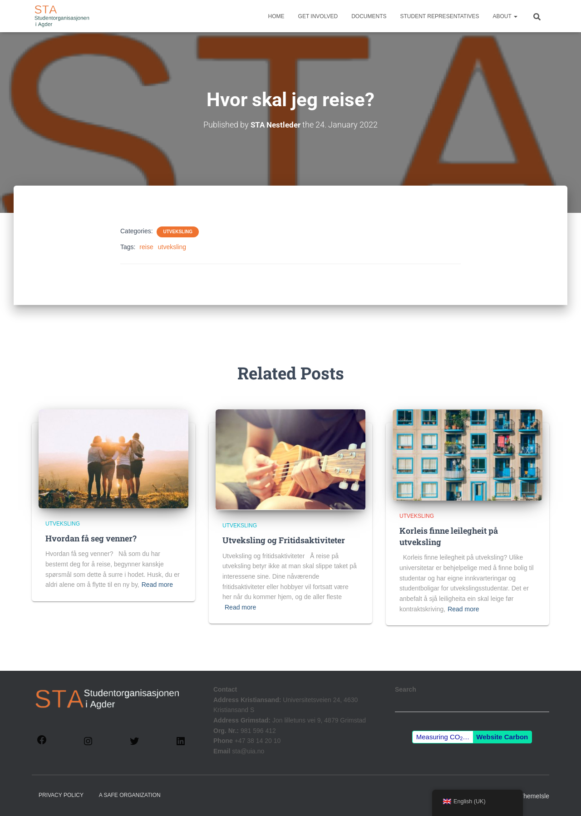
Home (276, 16)
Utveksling (177, 231)
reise (146, 247)
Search (405, 689)
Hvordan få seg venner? (91, 538)
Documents (368, 16)
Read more (157, 584)
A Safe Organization (130, 794)
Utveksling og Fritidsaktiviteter (283, 540)
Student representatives (439, 16)
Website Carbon (502, 737)
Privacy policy (61, 794)
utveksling (172, 247)
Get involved (318, 16)
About (505, 16)
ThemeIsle (534, 795)
